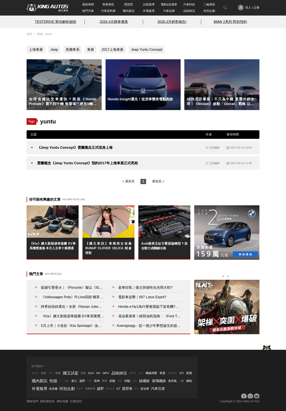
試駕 (141, 373)
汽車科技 (189, 4)
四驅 (127, 380)
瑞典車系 (110, 388)
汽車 (89, 381)
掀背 (136, 388)
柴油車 (144, 388)
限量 (189, 373)
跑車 (97, 380)
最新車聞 (88, 4)
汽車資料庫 (108, 10)
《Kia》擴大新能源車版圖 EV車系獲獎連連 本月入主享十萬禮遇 (52, 246)
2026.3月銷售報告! (172, 22)
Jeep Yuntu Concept (146, 50)
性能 (53, 381)
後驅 (119, 381)
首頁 (29, 34)
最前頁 (129, 181)
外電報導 (149, 10)
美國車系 (73, 50)
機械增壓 (151, 373)
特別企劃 (209, 10)
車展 (90, 50)
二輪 (181, 380)
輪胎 (43, 373)
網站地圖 (62, 401)
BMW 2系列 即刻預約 (230, 22)
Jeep (54, 50)
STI (181, 373)
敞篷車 (35, 373)
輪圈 (58, 373)
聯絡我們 (32, 401)
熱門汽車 (88, 10)
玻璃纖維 (159, 381)
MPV (106, 373)
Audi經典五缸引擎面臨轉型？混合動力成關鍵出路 (164, 246)
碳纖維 (144, 381)
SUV (91, 373)
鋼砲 (189, 380)
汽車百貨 (158, 389)
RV (98, 373)
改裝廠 (53, 388)
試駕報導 (149, 4)
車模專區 (108, 4)
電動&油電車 (169, 4)
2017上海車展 (112, 50)
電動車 (79, 388)
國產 (66, 381)
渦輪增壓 (172, 373)
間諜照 (128, 4)
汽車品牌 (169, 10)
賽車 (51, 373)
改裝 (83, 373)
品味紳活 (189, 10)
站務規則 (76, 401)
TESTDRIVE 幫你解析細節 (55, 22)
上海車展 (36, 50)
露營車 (127, 389)
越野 (82, 380)
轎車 (104, 380)
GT (118, 388)
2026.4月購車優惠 (114, 22)
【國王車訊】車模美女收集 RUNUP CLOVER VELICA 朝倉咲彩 (108, 248)
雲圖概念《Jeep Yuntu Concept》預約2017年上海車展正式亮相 (87, 163)
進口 (74, 380)
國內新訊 (128, 10)
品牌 (134, 381)
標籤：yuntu (44, 34)
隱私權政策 (47, 401)
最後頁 (156, 181)
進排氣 (172, 380)
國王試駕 (70, 373)
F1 (61, 381)
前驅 (112, 380)
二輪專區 (209, 4)
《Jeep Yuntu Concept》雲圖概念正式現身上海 (75, 148)
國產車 (132, 373)
